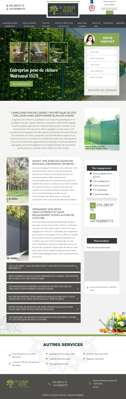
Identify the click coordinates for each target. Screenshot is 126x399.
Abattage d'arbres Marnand (60, 354)
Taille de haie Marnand (58, 359)
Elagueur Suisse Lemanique (10, 24)
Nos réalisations (21, 83)
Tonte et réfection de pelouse (63, 24)
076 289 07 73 (15, 5)
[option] (19, 52)
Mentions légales (75, 395)
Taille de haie (96, 24)
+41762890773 (15, 8)
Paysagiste (108, 23)
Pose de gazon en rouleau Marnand (22, 355)
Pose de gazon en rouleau (29, 24)
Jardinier (120, 23)
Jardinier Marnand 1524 (95, 354)
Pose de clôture (46, 24)
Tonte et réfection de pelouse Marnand (24, 364)
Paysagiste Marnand (57, 364)
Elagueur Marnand (93, 359)
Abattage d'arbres (82, 24)
